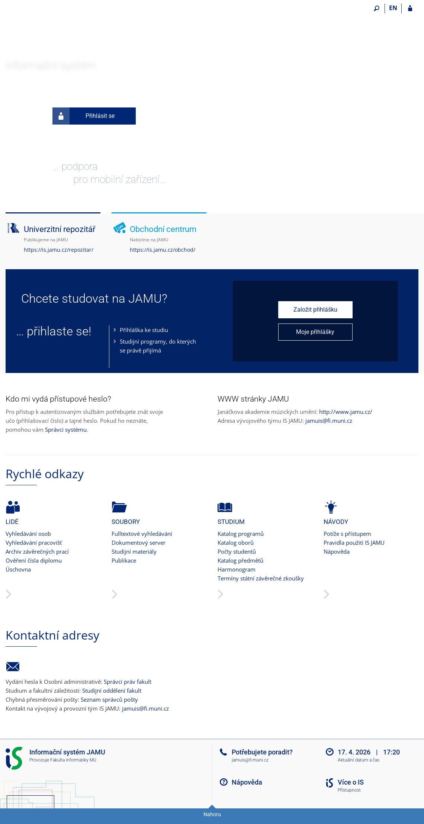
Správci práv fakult (127, 681)
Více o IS (351, 782)
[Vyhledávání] (376, 8)
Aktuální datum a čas (358, 760)
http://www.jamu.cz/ (345, 411)
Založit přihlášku (315, 309)
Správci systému (66, 429)
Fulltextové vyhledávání (142, 533)
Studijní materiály (134, 551)
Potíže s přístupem (347, 533)
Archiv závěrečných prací (37, 551)
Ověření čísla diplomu (34, 560)
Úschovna (18, 569)
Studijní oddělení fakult (111, 690)
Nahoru (212, 814)
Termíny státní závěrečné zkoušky (261, 578)
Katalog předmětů (240, 560)
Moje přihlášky (315, 331)
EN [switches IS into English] (393, 8)
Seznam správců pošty (109, 699)
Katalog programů (241, 533)
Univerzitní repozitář (59, 229)
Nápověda (337, 551)
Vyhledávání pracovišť (34, 542)
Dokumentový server (139, 542)
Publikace (124, 560)
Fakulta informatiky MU (73, 760)
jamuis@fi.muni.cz (328, 420)
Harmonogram (237, 569)
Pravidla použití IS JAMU (354, 542)
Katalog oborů (236, 542)
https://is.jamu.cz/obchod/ (162, 249)
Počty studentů (237, 551)
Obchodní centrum (163, 229)
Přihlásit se (83, 116)
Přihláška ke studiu (144, 330)
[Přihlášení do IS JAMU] (410, 8)
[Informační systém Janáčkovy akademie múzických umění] (47, 30)
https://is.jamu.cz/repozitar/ (58, 249)
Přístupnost (349, 790)
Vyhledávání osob (28, 533)
